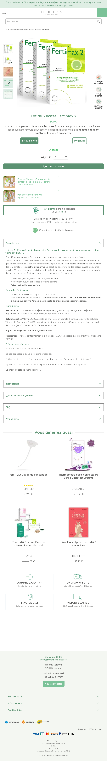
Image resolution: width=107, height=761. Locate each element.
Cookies (53, 746)
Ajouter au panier (53, 166)
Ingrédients (12, 383)
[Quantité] (61, 156)
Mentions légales (53, 741)
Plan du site (53, 748)
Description (12, 243)
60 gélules (79, 140)
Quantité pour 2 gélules (19, 395)
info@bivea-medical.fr (53, 659)
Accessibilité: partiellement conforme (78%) (53, 751)
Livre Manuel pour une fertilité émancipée (78, 543)
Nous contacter (53, 683)
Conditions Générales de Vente (53, 743)
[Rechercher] (53, 21)
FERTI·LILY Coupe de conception (28, 474)
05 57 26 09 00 (53, 656)
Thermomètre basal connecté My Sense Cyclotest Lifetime (79, 476)
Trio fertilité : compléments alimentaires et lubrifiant (28, 543)
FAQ (8, 407)
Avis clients (12, 418)
